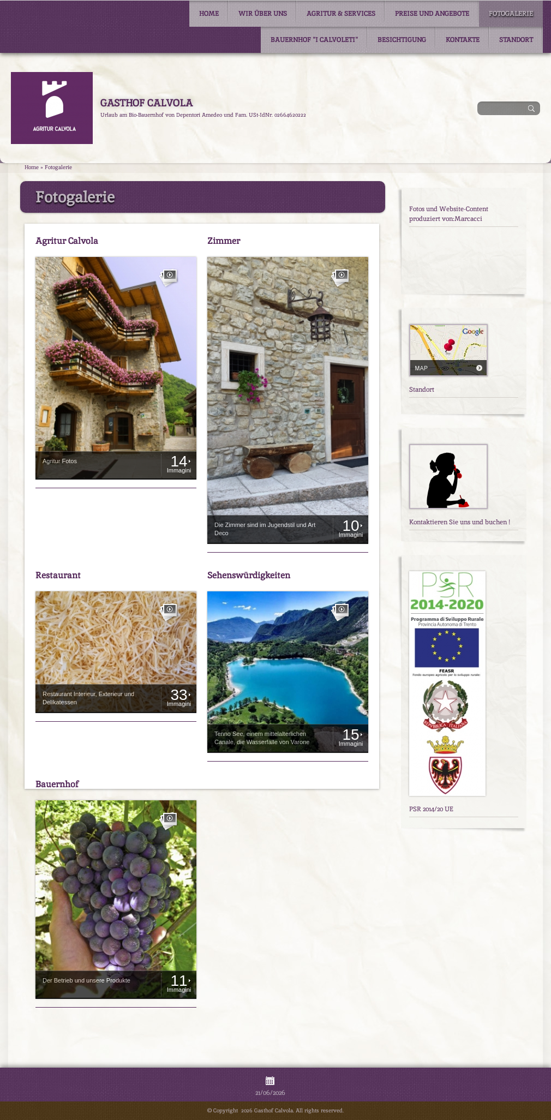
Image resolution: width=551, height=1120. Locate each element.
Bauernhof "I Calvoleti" (314, 39)
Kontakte (463, 39)
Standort (516, 39)
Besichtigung (402, 39)
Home (209, 13)
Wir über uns (262, 13)
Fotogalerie (511, 13)
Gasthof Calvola (146, 103)
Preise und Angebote (432, 13)
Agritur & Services (341, 13)
